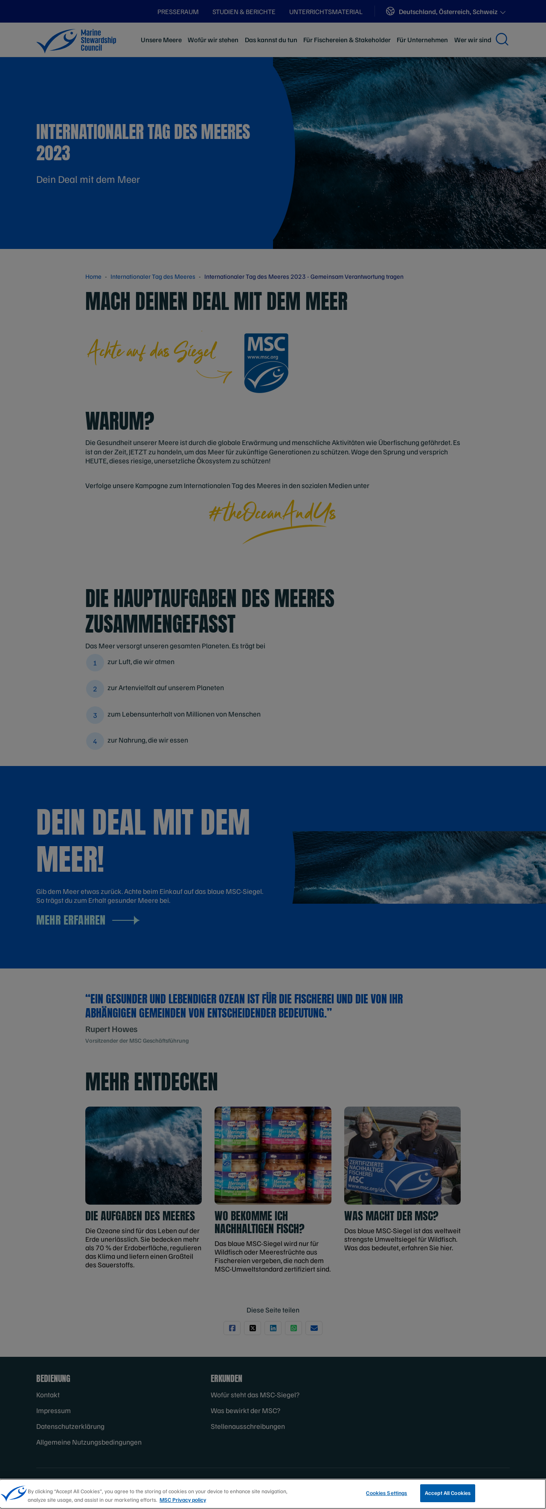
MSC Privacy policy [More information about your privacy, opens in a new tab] (183, 1503)
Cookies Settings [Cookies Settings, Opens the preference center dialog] (386, 1496)
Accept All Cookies (447, 1496)
